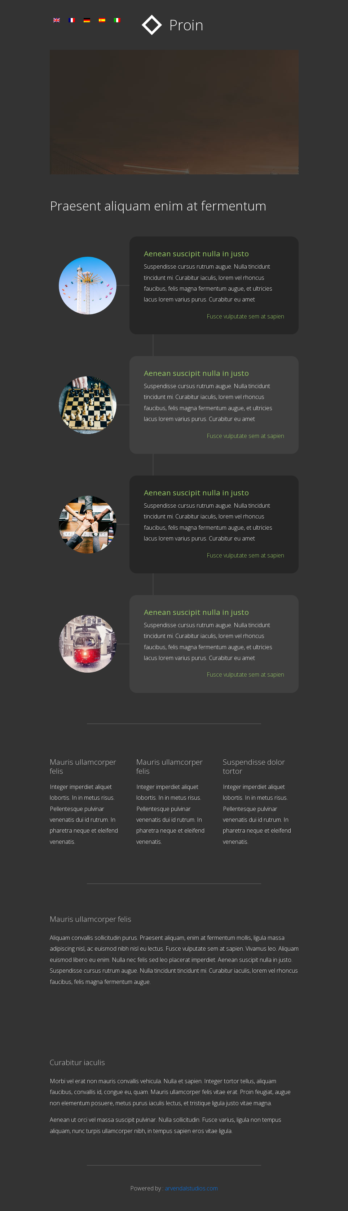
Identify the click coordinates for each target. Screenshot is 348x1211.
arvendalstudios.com (191, 1188)
